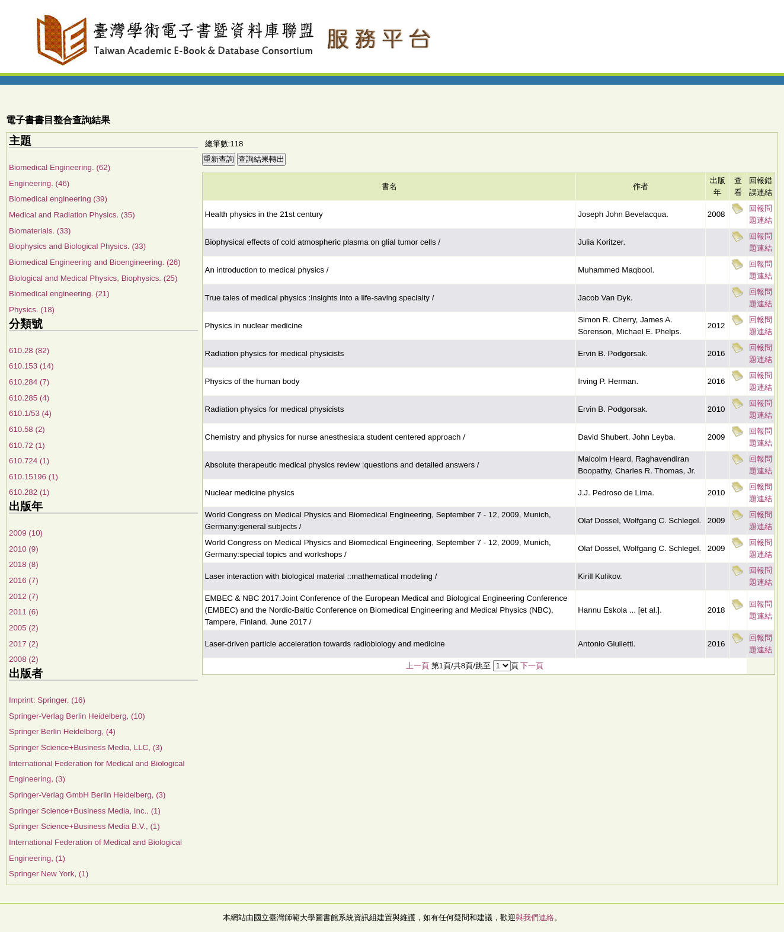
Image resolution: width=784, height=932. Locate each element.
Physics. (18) (32, 309)
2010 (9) (24, 549)
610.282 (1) (29, 492)
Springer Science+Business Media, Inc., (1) (85, 810)
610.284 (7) (29, 381)
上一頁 (417, 665)
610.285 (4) (29, 397)
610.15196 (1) (33, 476)
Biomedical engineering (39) (58, 198)
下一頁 (531, 665)
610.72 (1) (27, 445)
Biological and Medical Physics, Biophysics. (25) (93, 278)
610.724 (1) (29, 460)
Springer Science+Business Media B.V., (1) (84, 826)
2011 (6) (24, 611)
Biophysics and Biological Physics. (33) (77, 246)
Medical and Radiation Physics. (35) (72, 214)
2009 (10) (26, 533)
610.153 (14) (31, 365)
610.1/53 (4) (30, 413)
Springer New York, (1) (48, 873)
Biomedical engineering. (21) (59, 293)
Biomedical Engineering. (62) (59, 167)
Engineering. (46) (39, 183)
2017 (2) (24, 643)
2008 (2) (24, 659)
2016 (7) (24, 580)
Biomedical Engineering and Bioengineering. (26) (95, 262)
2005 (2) (24, 627)
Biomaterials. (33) (40, 230)
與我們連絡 (535, 917)
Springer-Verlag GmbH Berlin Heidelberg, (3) (87, 794)
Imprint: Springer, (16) (47, 700)
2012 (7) (24, 596)
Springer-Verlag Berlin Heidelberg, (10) (77, 716)
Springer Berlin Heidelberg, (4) (62, 731)
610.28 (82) (29, 350)
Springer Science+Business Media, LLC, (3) (85, 747)
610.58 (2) (27, 429)
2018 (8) (24, 564)
